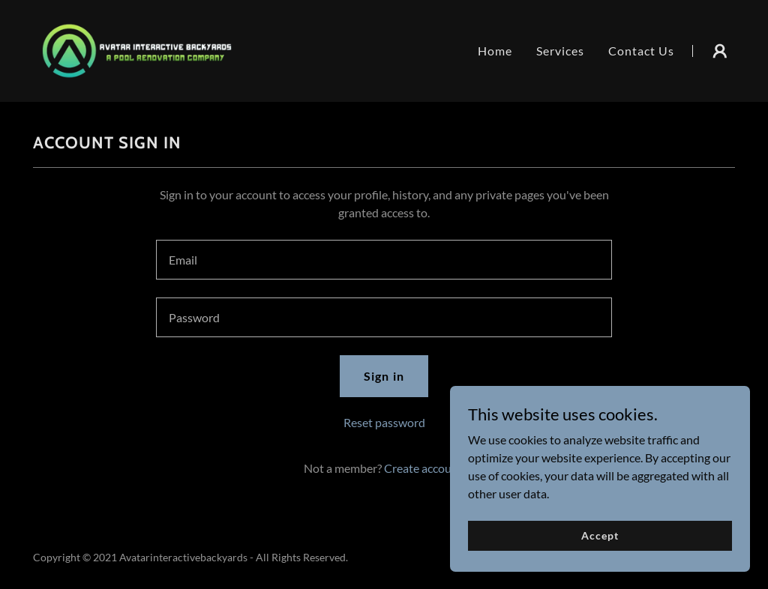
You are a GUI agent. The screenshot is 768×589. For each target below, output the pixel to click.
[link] (137, 49)
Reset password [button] (384, 422)
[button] (720, 51)
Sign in (384, 376)
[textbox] (384, 260)
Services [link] (560, 50)
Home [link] (495, 50)
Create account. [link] (424, 468)
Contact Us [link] (641, 50)
